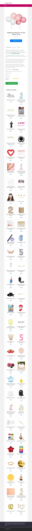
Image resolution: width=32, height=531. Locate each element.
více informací (12, 83)
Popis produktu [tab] (8, 47)
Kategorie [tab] (18, 47)
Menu (5, 5)
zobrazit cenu (17, 40)
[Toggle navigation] (26, 5)
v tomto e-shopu (15, 69)
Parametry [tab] (14, 47)
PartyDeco (16, 36)
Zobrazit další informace (16, 53)
